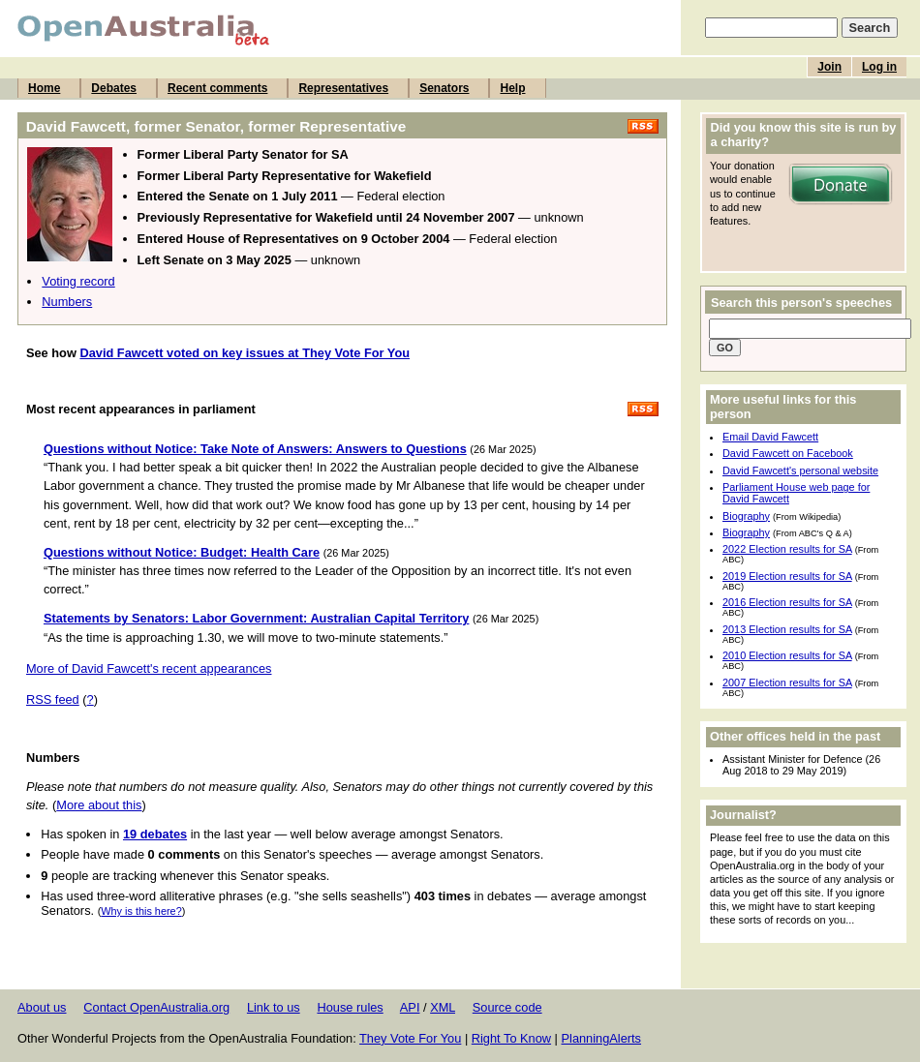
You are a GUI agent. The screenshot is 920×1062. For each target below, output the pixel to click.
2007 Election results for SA (787, 682)
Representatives (343, 88)
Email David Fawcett (770, 436)
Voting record (78, 281)
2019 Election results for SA (787, 576)
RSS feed (52, 699)
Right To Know (511, 1038)
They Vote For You (410, 1038)
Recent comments (217, 88)
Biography (746, 516)
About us (42, 1007)
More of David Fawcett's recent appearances (149, 668)
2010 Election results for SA (787, 655)
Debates (114, 88)
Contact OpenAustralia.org (156, 1007)
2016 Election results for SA (787, 602)
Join (829, 67)
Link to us (273, 1007)
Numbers (67, 301)
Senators (444, 88)
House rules (350, 1007)
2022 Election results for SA (787, 549)
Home (44, 88)
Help (512, 88)
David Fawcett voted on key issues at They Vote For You (244, 353)
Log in (879, 67)
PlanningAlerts (602, 1038)
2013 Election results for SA (787, 629)
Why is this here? (141, 911)
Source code (507, 1007)
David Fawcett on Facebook (787, 453)
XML (442, 1007)
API (410, 1007)
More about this (98, 805)
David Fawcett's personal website (800, 470)
